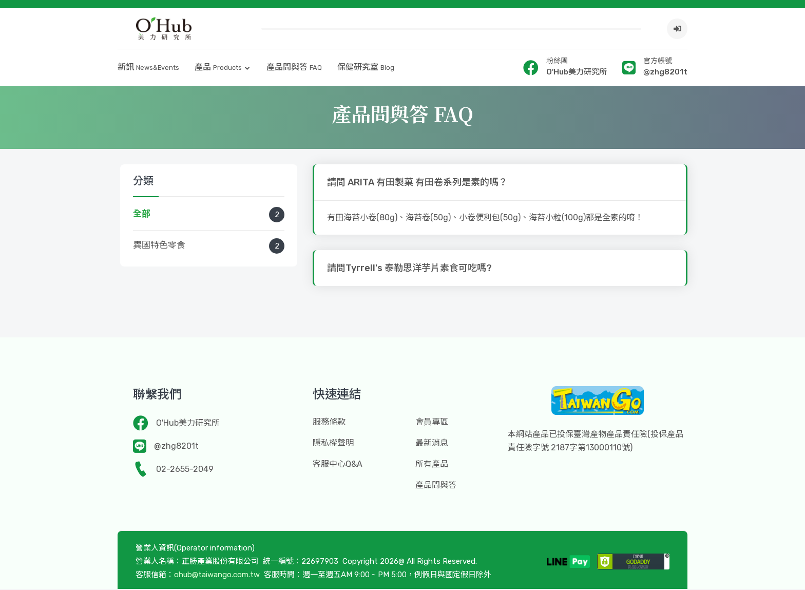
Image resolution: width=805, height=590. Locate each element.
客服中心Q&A (337, 465)
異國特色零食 (208, 247)
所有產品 (431, 465)
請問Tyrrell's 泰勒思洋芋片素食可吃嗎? (409, 269)
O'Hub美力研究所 (188, 424)
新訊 (148, 68)
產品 (218, 68)
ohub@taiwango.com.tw (217, 575)
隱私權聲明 (333, 444)
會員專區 (431, 423)
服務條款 (329, 423)
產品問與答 (294, 68)
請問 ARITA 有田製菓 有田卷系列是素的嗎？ (417, 183)
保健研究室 (365, 68)
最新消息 (431, 444)
